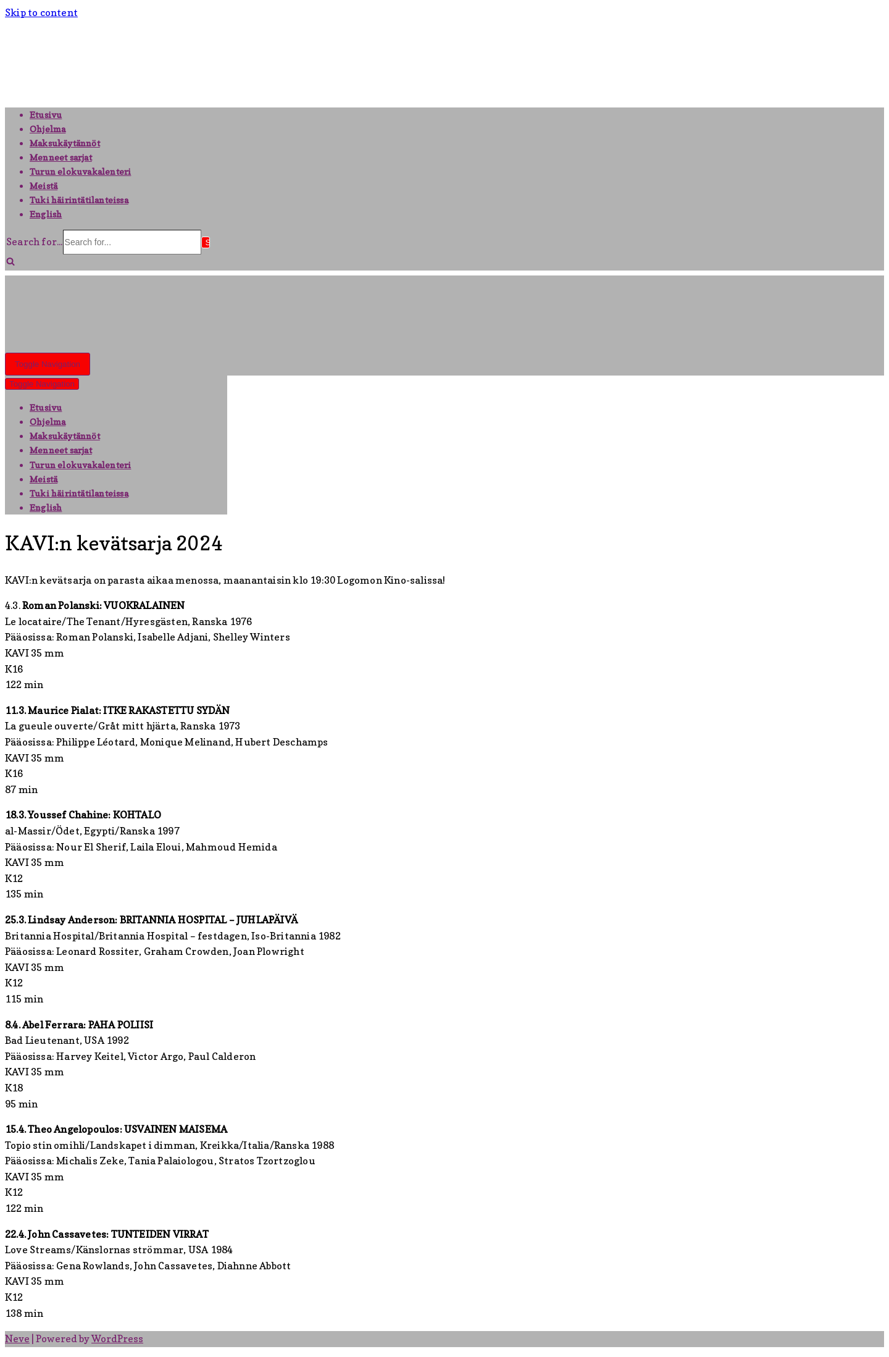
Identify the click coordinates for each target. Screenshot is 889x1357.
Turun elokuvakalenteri (80, 171)
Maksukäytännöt (65, 143)
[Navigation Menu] (47, 364)
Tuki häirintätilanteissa (79, 200)
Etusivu (46, 114)
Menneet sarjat (61, 157)
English (46, 214)
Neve (17, 1338)
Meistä (43, 185)
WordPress (117, 1338)
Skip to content (41, 12)
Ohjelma (47, 129)
